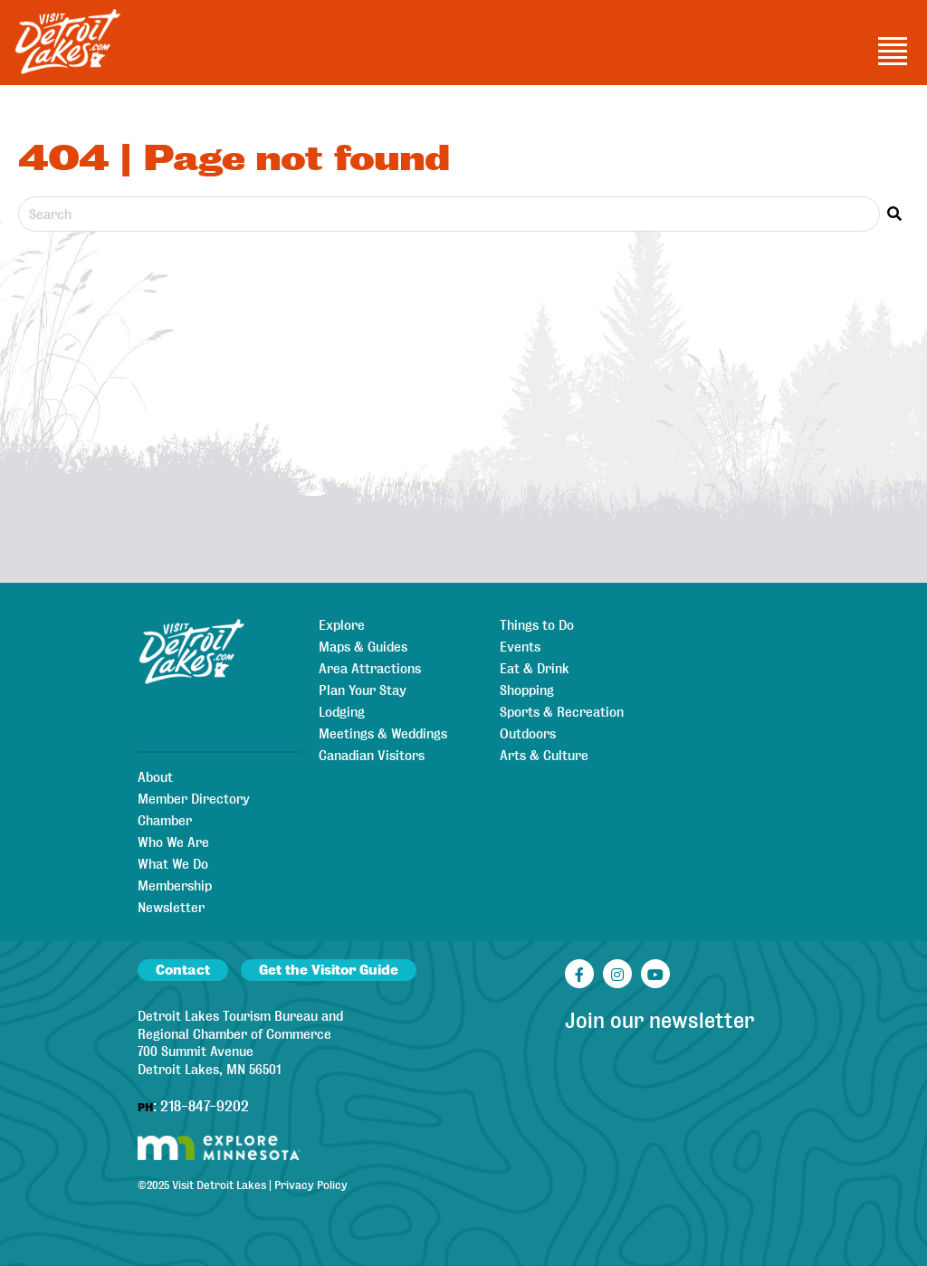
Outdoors (528, 734)
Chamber (165, 820)
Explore (342, 625)
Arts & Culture (544, 755)
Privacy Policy (311, 1185)
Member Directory (194, 799)
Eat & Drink (534, 668)
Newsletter (171, 907)
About (155, 777)
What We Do (173, 864)
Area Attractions (370, 668)
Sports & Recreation (562, 712)
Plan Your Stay (362, 690)
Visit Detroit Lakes (219, 1185)
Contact (183, 970)
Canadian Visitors (372, 755)
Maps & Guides (363, 647)
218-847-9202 (204, 1106)
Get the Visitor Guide (328, 970)
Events (520, 647)
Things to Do (537, 625)
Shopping (527, 690)
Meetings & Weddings (383, 734)
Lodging (342, 712)
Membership (175, 886)
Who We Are (173, 842)
